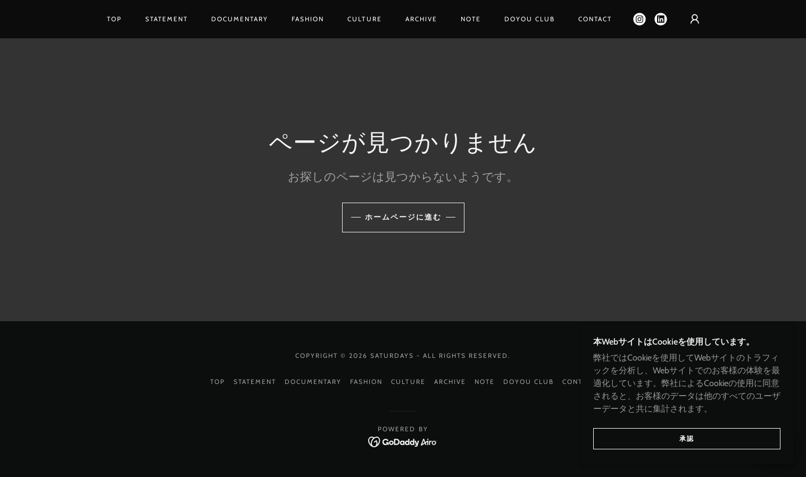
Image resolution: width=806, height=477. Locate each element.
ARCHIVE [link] (421, 19)
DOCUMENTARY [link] (239, 19)
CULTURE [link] (364, 19)
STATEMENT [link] (166, 19)
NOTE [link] (471, 19)
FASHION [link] (308, 19)
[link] (639, 19)
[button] (694, 19)
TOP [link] (114, 19)
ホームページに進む (403, 217)
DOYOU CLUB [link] (529, 19)
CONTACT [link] (595, 19)
